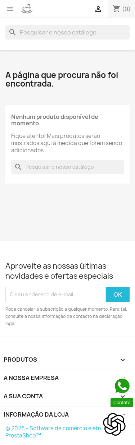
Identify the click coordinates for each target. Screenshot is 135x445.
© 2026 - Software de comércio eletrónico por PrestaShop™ (65, 432)
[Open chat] (114, 424)
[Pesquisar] (67, 32)
